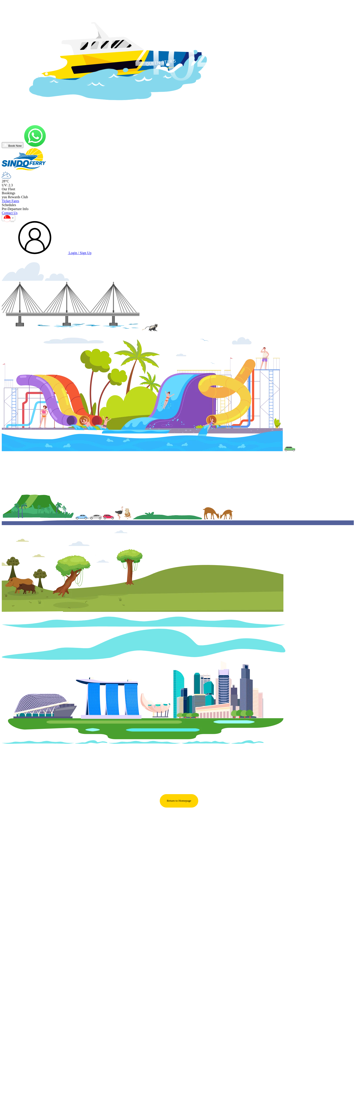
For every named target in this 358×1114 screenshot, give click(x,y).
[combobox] (8, 218)
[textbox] (8, 219)
